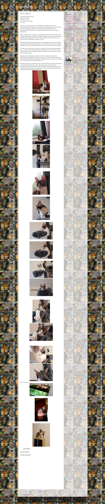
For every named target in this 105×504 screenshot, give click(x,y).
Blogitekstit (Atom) (27, 494)
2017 (68, 45)
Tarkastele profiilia (70, 64)
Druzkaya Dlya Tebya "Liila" (72, 16)
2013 (68, 52)
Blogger (61, 500)
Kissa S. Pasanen (70, 26)
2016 (68, 47)
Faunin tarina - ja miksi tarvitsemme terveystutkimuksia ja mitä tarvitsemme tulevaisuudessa (74, 29)
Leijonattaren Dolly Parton (71, 18)
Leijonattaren (25, 6)
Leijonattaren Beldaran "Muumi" (72, 19)
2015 (68, 48)
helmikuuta (70, 37)
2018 (68, 43)
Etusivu (41, 491)
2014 (68, 50)
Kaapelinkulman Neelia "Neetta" (73, 21)
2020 (68, 35)
